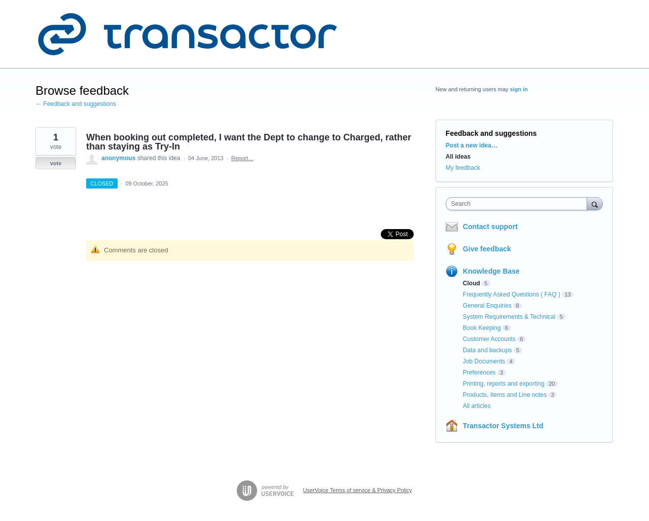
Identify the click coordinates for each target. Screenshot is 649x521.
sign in (519, 89)
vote (56, 163)
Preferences (479, 372)
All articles (477, 406)
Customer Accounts (489, 339)
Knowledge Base (491, 271)
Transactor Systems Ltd (503, 426)
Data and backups (487, 350)
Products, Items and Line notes (505, 394)
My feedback (463, 167)
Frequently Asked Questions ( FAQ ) (511, 294)
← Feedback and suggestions (75, 103)
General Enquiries (487, 305)
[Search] (595, 203)
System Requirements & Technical (509, 316)
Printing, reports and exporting (504, 383)
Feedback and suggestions (491, 133)
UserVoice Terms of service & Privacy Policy (357, 490)
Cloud (471, 283)
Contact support (490, 226)
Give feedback (487, 249)
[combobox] (519, 203)
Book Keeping (482, 327)
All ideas (458, 156)
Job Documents (484, 361)
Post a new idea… (471, 145)
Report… (242, 158)
